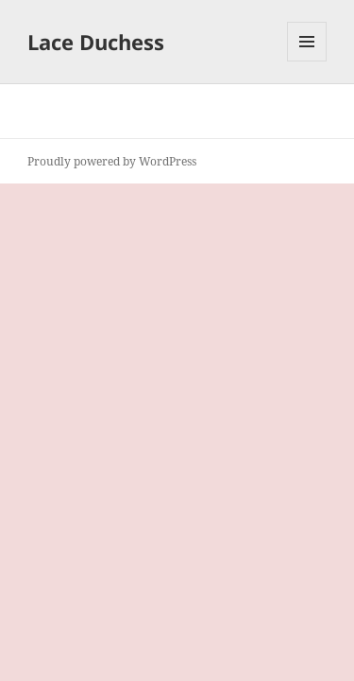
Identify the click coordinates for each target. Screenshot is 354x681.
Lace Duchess (95, 41)
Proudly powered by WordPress (111, 161)
